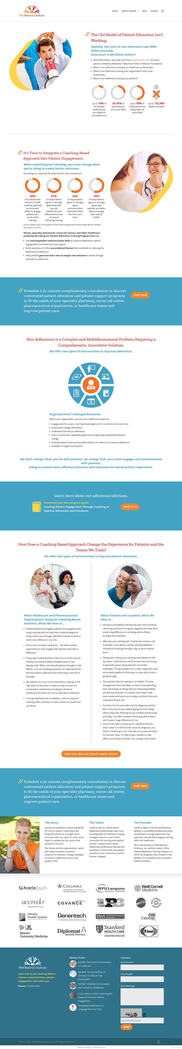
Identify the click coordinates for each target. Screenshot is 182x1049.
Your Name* (142, 965)
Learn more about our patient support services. (91, 753)
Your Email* (142, 977)
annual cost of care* (140, 59)
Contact (154, 11)
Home (115, 11)
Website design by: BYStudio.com (91, 1047)
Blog (144, 11)
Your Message (142, 995)
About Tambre (129, 11)
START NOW (140, 295)
